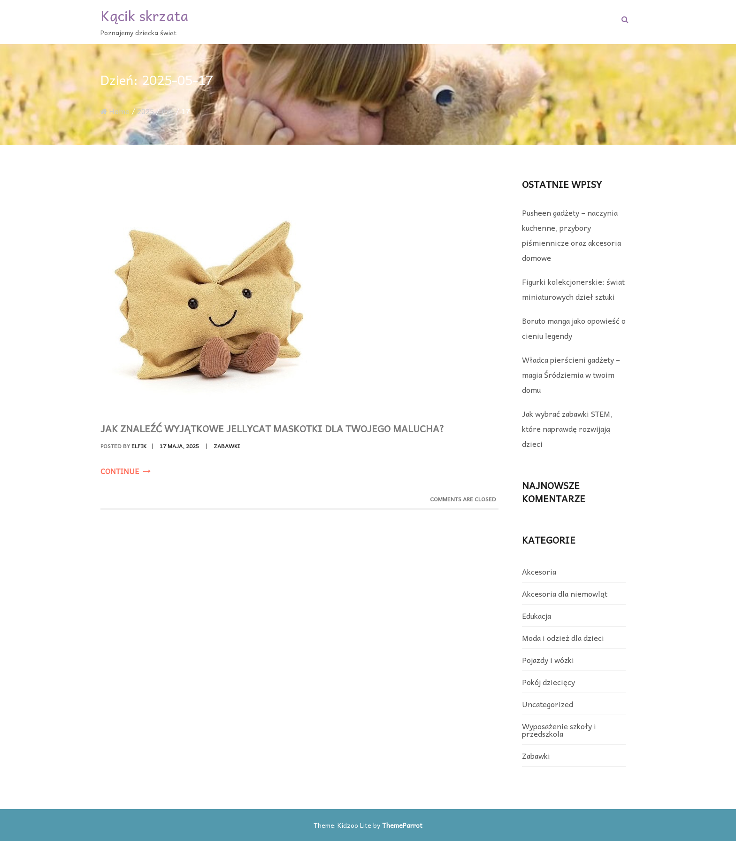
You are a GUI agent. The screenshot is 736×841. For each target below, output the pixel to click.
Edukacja (536, 615)
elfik (138, 446)
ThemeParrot (402, 825)
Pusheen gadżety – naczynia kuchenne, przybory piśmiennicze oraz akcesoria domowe (571, 235)
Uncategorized (547, 704)
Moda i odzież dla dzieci (563, 637)
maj (167, 111)
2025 (145, 111)
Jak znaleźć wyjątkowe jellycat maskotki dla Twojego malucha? (272, 428)
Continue (125, 471)
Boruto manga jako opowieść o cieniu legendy (574, 328)
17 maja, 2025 (179, 446)
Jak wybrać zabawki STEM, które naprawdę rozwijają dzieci (567, 428)
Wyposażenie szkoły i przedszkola (559, 730)
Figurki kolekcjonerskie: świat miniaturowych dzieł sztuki (573, 289)
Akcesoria (539, 571)
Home (115, 111)
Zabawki (227, 446)
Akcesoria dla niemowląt (564, 593)
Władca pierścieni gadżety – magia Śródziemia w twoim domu (571, 374)
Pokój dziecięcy (548, 682)
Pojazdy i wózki (548, 660)
